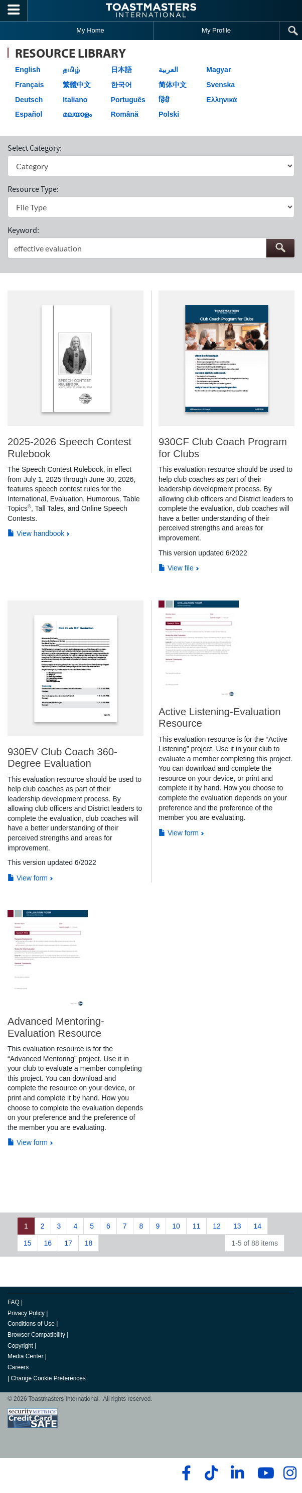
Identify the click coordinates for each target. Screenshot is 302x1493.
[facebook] (185, 1472)
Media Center (25, 1356)
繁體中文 (77, 85)
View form (28, 878)
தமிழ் (71, 70)
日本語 (121, 70)
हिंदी (164, 100)
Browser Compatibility (36, 1334)
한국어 (121, 85)
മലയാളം (77, 114)
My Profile (216, 30)
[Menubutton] (14, 10)
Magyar (218, 70)
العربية (168, 70)
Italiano (75, 100)
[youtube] (263, 1472)
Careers (18, 1367)
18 (89, 1243)
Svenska (220, 85)
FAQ (14, 1302)
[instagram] (289, 1472)
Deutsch (29, 100)
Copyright (20, 1345)
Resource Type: (33, 189)
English (28, 70)
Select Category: (35, 148)
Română (124, 114)
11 (197, 1226)
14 (257, 1226)
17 (68, 1243)
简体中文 (173, 85)
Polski (169, 114)
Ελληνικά (221, 100)
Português (128, 100)
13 (237, 1226)
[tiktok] (211, 1472)
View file (176, 568)
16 (48, 1243)
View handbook (36, 533)
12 (217, 1226)
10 (176, 1226)
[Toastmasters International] (151, 10)
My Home (90, 30)
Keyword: (23, 230)
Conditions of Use (31, 1323)
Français (29, 85)
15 (28, 1243)
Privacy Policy (26, 1313)
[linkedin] (237, 1472)
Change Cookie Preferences (48, 1378)
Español (28, 114)
